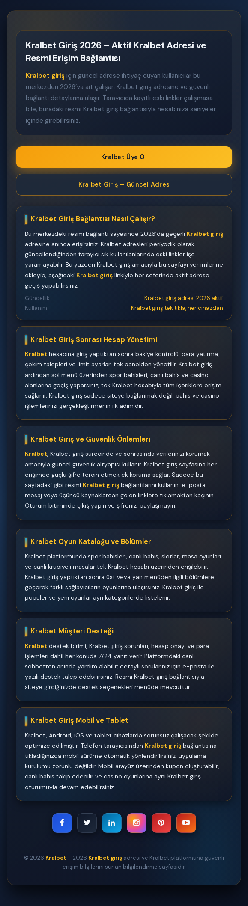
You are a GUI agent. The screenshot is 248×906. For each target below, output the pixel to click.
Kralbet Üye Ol (124, 157)
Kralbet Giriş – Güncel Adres (124, 184)
